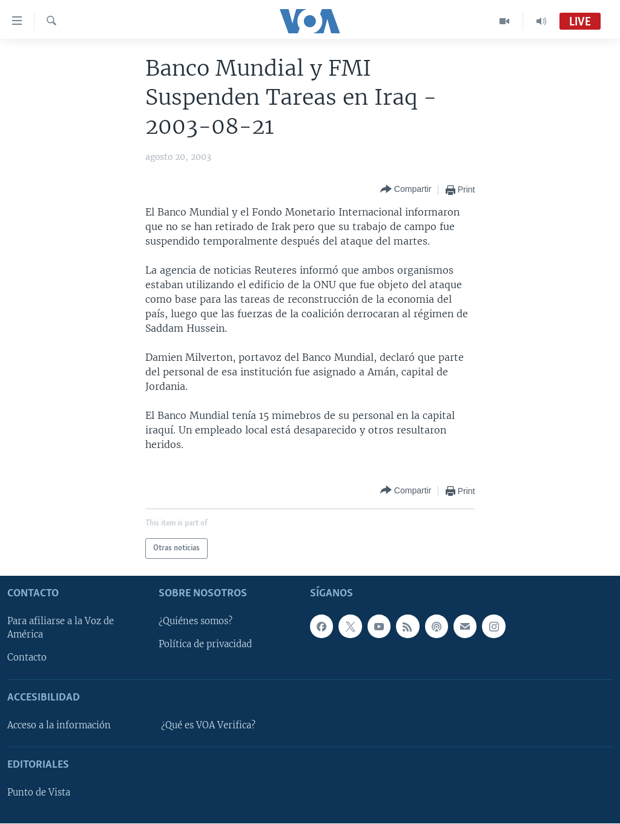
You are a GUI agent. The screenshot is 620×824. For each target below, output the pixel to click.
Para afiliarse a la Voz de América (60, 628)
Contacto (27, 658)
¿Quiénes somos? (195, 621)
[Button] (405, 190)
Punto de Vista (38, 793)
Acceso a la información (59, 725)
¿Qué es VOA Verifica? (208, 725)
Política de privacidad (205, 644)
